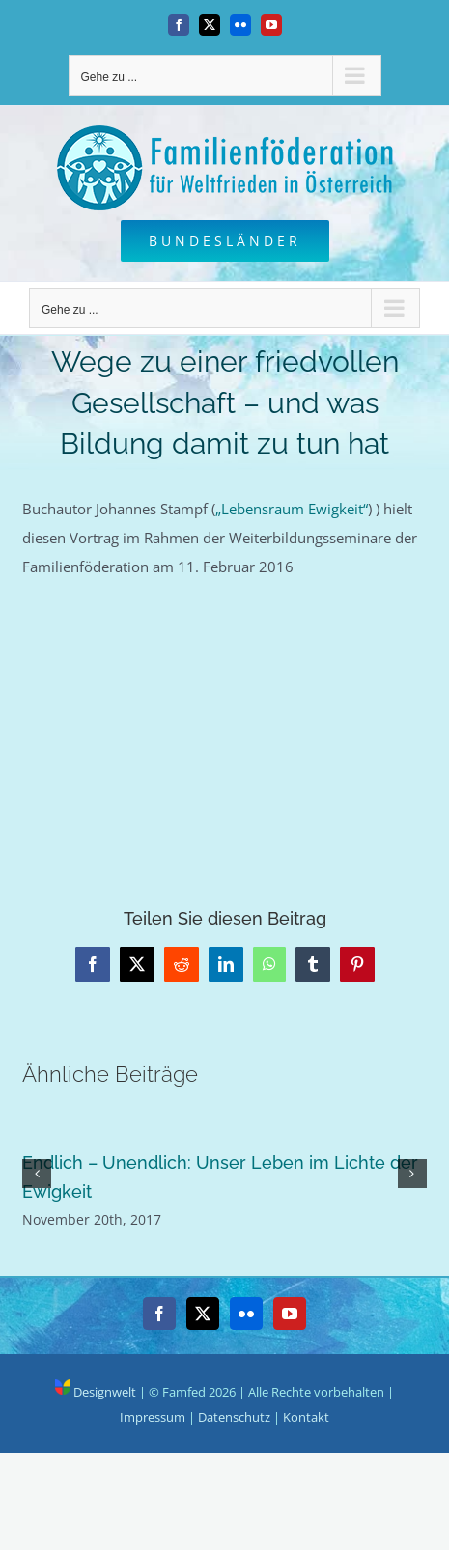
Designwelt (95, 1391)
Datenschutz (234, 1416)
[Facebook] (159, 1313)
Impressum (152, 1416)
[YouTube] (289, 1313)
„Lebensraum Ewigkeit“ (291, 508)
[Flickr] (246, 1313)
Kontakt (306, 1416)
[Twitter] (202, 1313)
